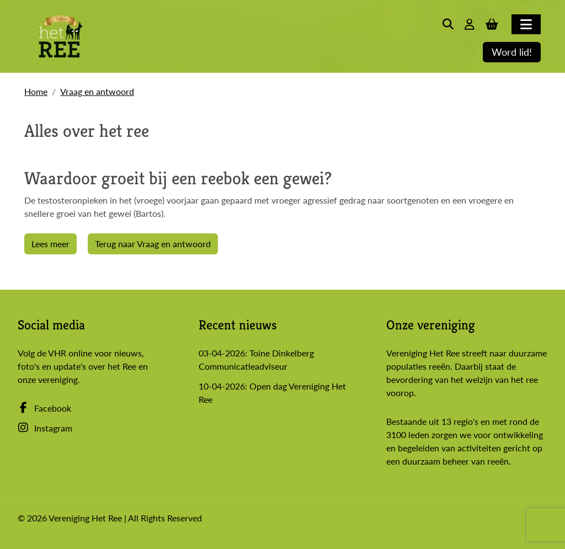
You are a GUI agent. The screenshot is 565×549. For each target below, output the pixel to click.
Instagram (45, 428)
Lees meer (50, 243)
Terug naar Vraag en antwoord (153, 243)
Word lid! (512, 52)
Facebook (44, 408)
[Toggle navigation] (526, 24)
